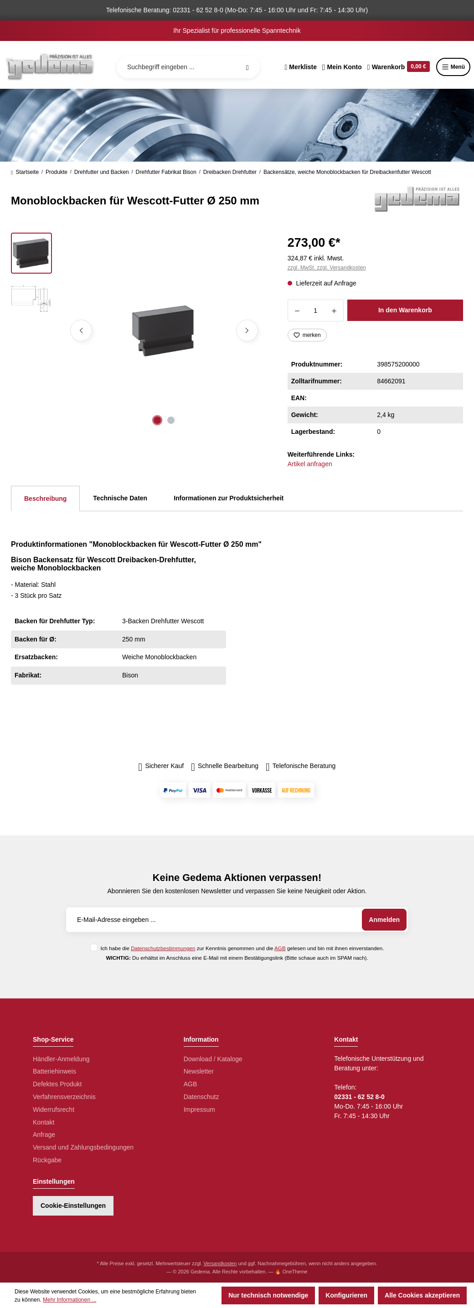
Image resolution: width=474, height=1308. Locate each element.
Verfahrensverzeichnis (64, 1096)
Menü (453, 67)
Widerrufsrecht (53, 1109)
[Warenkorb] (399, 67)
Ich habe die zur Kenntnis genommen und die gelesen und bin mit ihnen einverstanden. (242, 948)
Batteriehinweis (54, 1071)
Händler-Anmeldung (61, 1059)
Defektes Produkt (57, 1084)
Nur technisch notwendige (268, 1295)
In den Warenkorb (405, 310)
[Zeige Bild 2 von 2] (171, 420)
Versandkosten (220, 1263)
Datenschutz (201, 1096)
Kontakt (43, 1122)
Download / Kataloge (213, 1059)
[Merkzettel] (300, 67)
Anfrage (44, 1134)
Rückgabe (47, 1160)
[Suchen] (247, 67)
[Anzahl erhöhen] (334, 310)
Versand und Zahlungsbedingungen (83, 1147)
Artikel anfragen (310, 464)
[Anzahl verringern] (297, 310)
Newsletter (199, 1071)
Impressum (199, 1109)
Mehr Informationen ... (69, 1300)
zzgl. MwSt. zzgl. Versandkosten (327, 268)
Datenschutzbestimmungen (163, 948)
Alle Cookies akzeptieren (422, 1295)
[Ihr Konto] (342, 67)
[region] (138, 330)
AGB (280, 948)
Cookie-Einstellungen (73, 1205)
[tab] (45, 498)
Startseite (25, 172)
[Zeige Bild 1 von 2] (157, 420)
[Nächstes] (247, 330)
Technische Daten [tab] (120, 498)
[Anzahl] (315, 310)
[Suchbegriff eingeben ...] (188, 67)
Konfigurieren (346, 1295)
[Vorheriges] (81, 330)
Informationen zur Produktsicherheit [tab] (228, 498)
